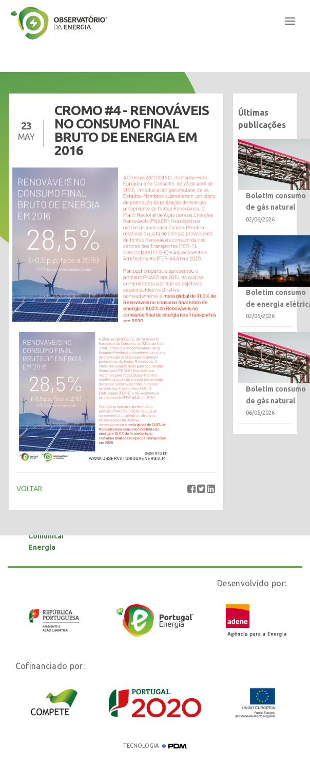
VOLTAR (29, 489)
